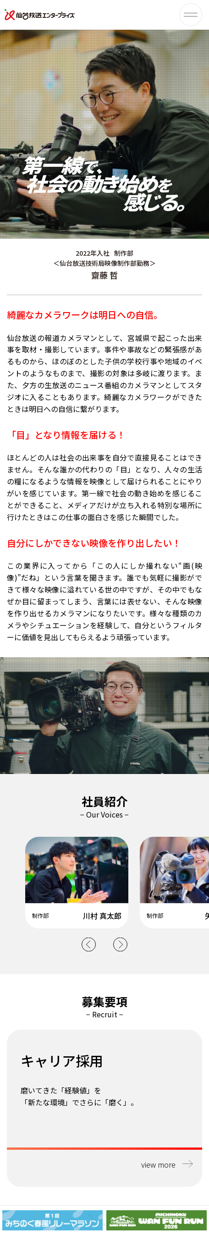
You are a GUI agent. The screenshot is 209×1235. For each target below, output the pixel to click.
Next (120, 944)
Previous (89, 944)
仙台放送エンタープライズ (40, 14)
